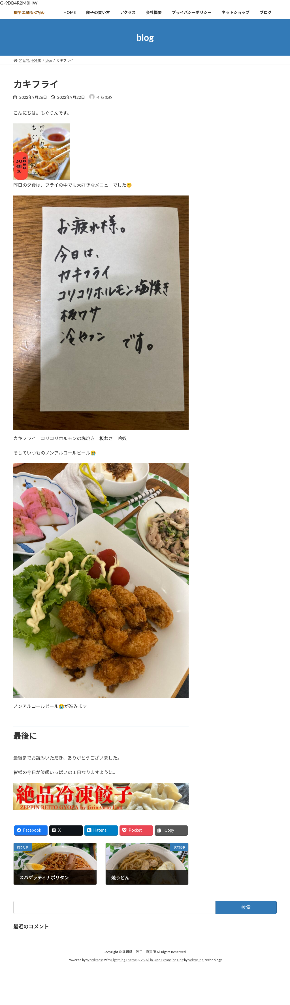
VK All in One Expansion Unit (162, 960)
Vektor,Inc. (196, 960)
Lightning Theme (124, 960)
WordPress (95, 960)
